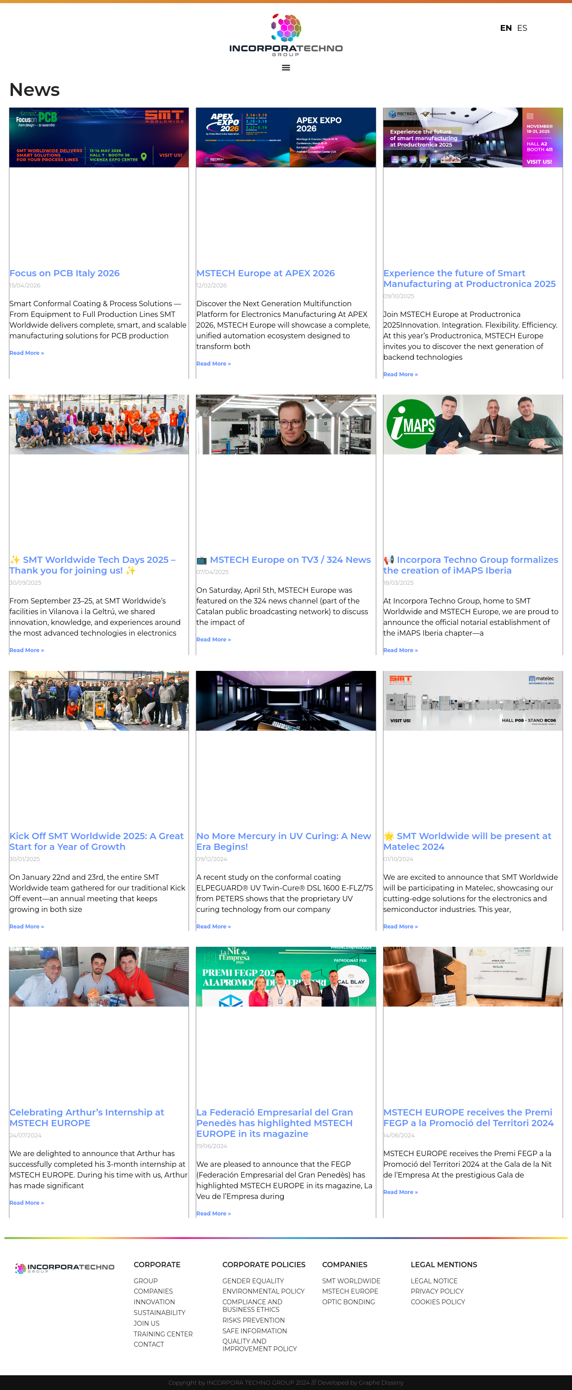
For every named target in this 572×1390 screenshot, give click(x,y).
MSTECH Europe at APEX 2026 (265, 273)
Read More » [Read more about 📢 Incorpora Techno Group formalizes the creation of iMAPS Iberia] (400, 650)
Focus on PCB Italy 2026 (64, 273)
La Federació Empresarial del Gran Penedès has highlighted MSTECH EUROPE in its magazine (274, 1123)
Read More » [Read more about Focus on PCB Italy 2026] (26, 353)
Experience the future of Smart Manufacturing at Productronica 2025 (469, 278)
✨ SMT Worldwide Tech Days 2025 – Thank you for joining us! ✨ (92, 565)
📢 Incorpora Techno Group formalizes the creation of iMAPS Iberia (471, 565)
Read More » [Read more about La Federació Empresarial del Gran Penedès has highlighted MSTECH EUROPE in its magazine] (213, 1213)
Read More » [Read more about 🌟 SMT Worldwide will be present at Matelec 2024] (400, 926)
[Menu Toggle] (286, 67)
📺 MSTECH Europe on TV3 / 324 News (283, 559)
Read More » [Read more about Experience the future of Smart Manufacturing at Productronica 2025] (400, 374)
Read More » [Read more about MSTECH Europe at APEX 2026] (213, 363)
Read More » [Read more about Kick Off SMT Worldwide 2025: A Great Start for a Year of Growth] (26, 926)
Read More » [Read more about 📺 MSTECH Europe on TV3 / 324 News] (213, 639)
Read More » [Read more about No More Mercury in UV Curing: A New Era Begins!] (213, 926)
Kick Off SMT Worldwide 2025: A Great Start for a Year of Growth (96, 841)
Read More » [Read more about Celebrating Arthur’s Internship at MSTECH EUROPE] (26, 1202)
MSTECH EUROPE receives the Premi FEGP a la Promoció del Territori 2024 (468, 1117)
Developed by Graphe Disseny (361, 1382)
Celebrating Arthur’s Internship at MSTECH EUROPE (86, 1117)
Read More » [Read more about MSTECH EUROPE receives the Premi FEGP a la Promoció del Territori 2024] (400, 1192)
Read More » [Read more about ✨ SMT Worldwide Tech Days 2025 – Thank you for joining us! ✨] (26, 650)
